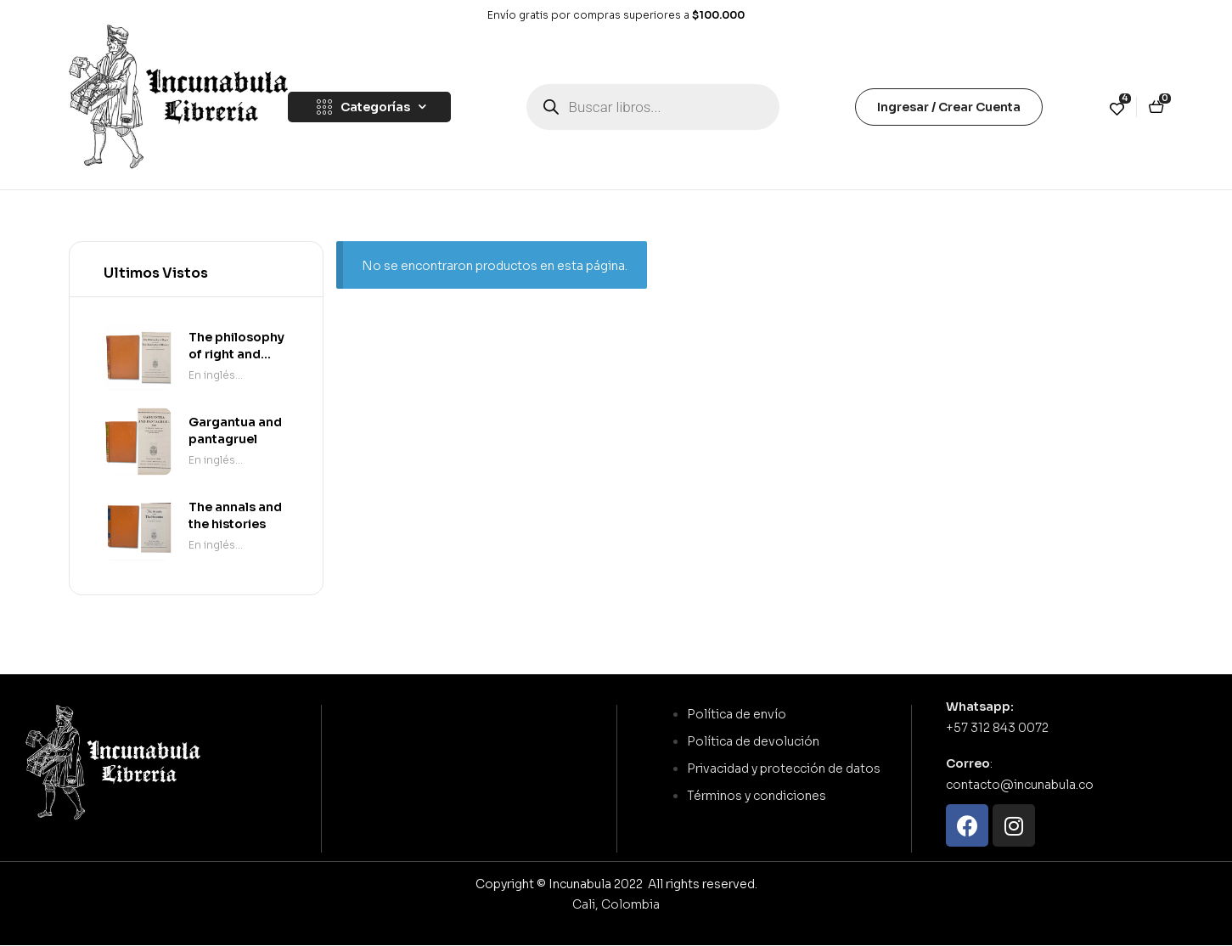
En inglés (211, 375)
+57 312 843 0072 (997, 727)
